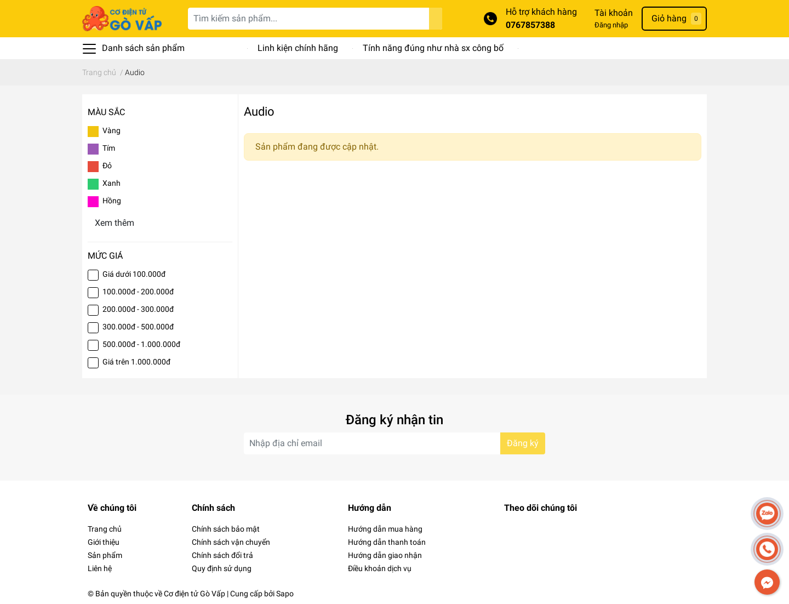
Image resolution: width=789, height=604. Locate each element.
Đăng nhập (611, 25)
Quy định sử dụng (221, 568)
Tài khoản (613, 13)
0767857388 (530, 25)
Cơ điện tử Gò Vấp (194, 593)
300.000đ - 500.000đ (138, 326)
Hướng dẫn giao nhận (385, 555)
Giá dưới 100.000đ (133, 274)
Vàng (111, 130)
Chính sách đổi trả (222, 555)
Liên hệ (100, 568)
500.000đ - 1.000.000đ (141, 344)
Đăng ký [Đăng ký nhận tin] (523, 443)
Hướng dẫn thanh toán (387, 542)
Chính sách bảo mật (226, 529)
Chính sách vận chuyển (231, 542)
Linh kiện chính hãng (298, 48)
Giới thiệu (103, 542)
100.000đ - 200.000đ (138, 291)
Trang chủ (105, 529)
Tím (108, 148)
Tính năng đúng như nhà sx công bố (433, 48)
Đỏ (107, 165)
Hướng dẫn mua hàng (385, 529)
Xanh (111, 183)
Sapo (285, 593)
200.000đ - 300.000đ (138, 309)
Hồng (111, 200)
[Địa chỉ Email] (394, 443)
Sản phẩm (105, 555)
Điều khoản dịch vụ (379, 568)
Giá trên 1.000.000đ (136, 361)
